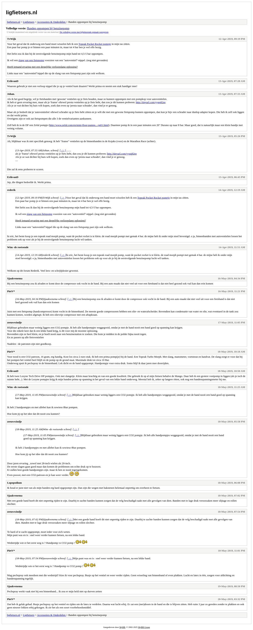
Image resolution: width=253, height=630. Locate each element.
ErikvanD (12, 81)
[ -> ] (63, 150)
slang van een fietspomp (31, 60)
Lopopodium (14, 482)
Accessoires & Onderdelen (51, 21)
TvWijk (11, 38)
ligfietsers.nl (21, 12)
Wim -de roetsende (17, 247)
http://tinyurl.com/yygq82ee (151, 102)
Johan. (11, 93)
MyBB (122, 627)
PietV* (11, 291)
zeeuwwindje (14, 322)
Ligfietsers (28, 21)
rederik (11, 189)
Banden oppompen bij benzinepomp (48, 28)
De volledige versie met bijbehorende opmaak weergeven (84, 32)
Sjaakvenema (14, 278)
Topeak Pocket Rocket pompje (94, 43)
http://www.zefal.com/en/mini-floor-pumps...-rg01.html (79, 125)
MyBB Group (144, 627)
